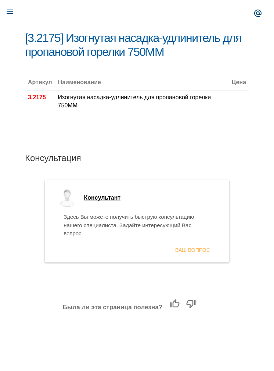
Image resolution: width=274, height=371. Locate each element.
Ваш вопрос (192, 250)
